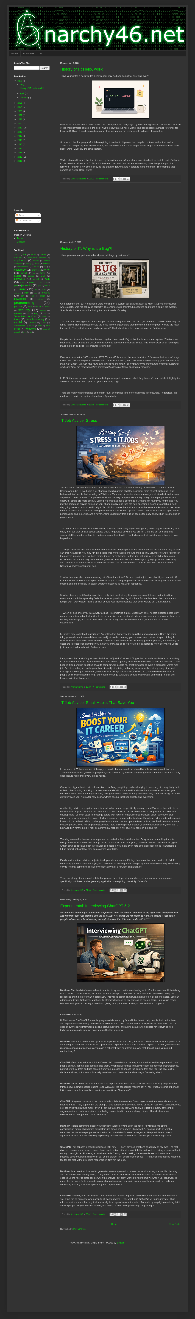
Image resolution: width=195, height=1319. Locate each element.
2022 (20, 115)
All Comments (24, 220)
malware (17, 293)
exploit (24, 273)
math (26, 293)
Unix (44, 323)
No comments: (102, 179)
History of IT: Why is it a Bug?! (86, 248)
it (46, 282)
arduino (36, 261)
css (45, 267)
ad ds (33, 255)
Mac (44, 289)
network (45, 292)
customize (20, 269)
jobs (39, 286)
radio (30, 306)
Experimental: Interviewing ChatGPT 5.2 (95, 906)
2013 (20, 152)
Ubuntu (32, 322)
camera (46, 264)
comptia (35, 266)
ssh (28, 313)
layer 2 (47, 286)
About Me (28, 53)
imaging (32, 282)
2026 (20, 81)
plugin (42, 296)
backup (28, 264)
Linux (21, 289)
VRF (40, 326)
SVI (45, 313)
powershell (20, 298)
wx (31, 332)
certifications (22, 267)
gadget (17, 276)
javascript (26, 285)
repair (47, 306)
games (31, 276)
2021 (20, 119)
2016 (20, 140)
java (16, 285)
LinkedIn (21, 242)
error (47, 269)
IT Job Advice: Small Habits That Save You (97, 702)
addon (43, 254)
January (24, 97)
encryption (36, 270)
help (47, 279)
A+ (24, 254)
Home (14, 53)
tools (17, 319)
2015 (20, 144)
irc (41, 282)
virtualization (19, 326)
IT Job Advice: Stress (78, 420)
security (24, 310)
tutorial (18, 322)
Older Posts (174, 1224)
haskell (36, 279)
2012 (20, 157)
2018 (20, 132)
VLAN (31, 326)
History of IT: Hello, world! (82, 69)
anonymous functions (37, 258)
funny (42, 273)
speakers (18, 313)
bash (37, 263)
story (36, 313)
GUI (42, 276)
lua (36, 290)
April (22, 93)
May (22, 84)
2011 (20, 161)
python (18, 306)
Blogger (120, 1243)
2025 (20, 103)
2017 (20, 136)
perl (22, 296)
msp (35, 293)
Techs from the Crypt (25, 316)
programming (24, 303)
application (20, 260)
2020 (20, 123)
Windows (31, 328)
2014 (20, 148)
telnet (44, 316)
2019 (20, 127)
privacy (40, 299)
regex (38, 306)
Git (40, 53)
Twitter (20, 238)
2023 (20, 111)
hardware (19, 279)
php (32, 296)
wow (25, 332)
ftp (34, 273)
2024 (20, 107)
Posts (20, 215)
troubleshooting (35, 319)
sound (43, 310)
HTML (22, 282)
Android (17, 257)
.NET (16, 255)
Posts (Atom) (79, 1229)
